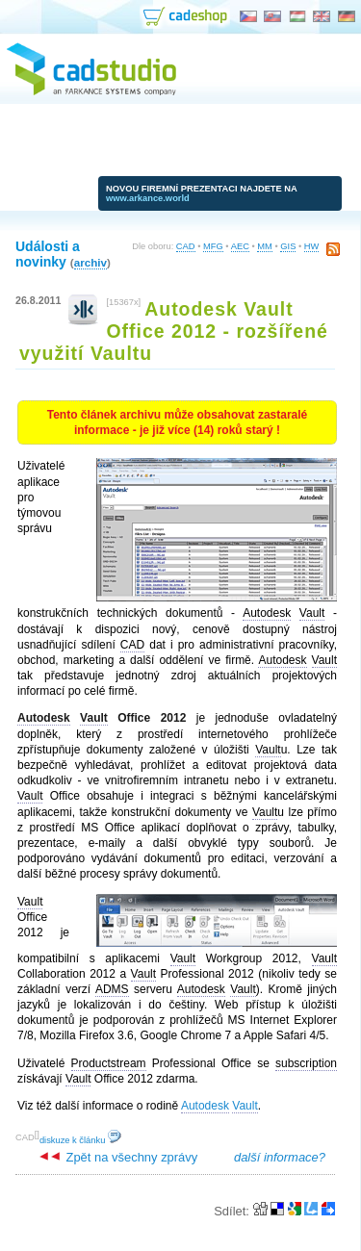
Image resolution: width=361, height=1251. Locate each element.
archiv (90, 262)
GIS (288, 246)
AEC (240, 246)
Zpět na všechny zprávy (118, 1157)
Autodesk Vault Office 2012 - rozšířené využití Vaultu (173, 331)
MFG (213, 246)
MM (264, 246)
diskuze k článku (80, 1140)
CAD (185, 246)
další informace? (279, 1157)
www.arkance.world (148, 198)
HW (312, 246)
